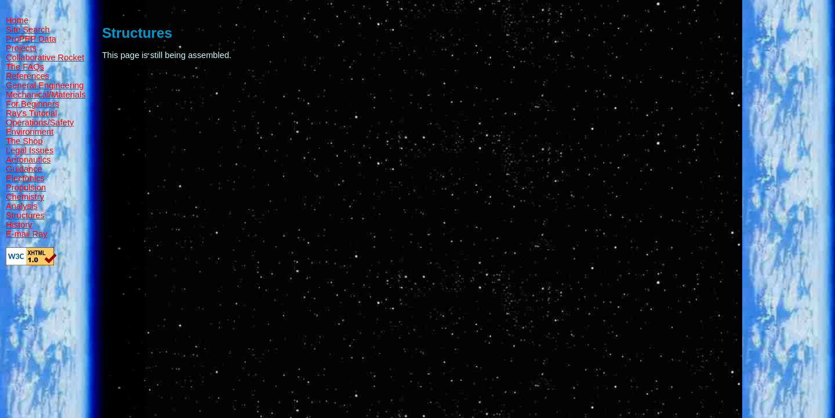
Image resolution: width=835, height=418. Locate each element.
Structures (25, 215)
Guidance (24, 169)
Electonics (25, 178)
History (19, 224)
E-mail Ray (27, 234)
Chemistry (25, 196)
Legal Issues (29, 150)
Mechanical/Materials (46, 94)
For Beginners (32, 104)
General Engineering (45, 85)
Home (17, 20)
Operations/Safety (40, 122)
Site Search (28, 29)
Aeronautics (28, 159)
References (27, 76)
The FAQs (25, 66)
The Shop (24, 141)
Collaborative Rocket (45, 57)
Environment (29, 131)
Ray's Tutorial (31, 113)
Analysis (22, 206)
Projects (21, 48)
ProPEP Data (31, 39)
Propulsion (26, 187)
